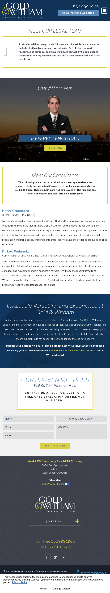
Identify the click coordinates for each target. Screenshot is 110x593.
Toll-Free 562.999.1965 (55, 541)
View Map (55, 480)
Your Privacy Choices (55, 484)
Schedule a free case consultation (69, 350)
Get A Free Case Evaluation (77, 13)
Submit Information (55, 446)
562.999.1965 (84, 7)
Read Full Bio (55, 148)
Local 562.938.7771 (55, 547)
